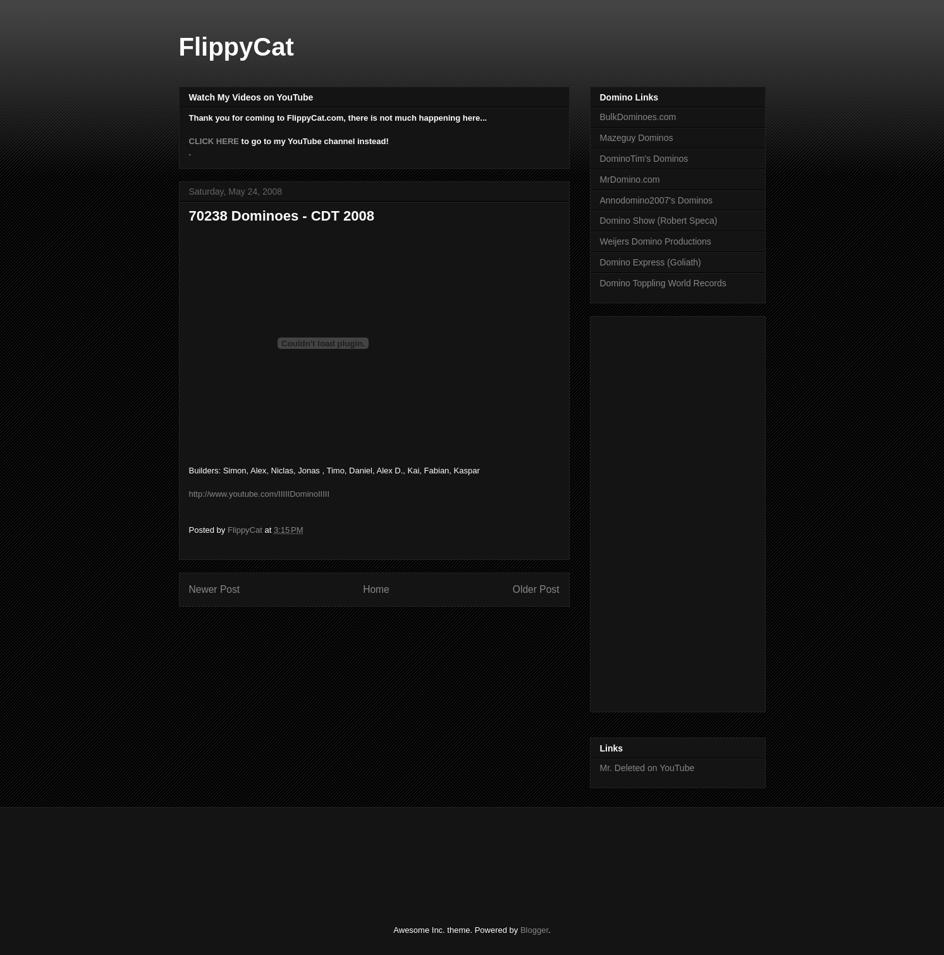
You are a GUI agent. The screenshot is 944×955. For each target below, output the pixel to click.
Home (376, 589)
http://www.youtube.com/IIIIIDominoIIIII (259, 494)
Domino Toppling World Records (663, 283)
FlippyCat (236, 47)
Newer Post (214, 589)
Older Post (536, 589)
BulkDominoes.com (638, 117)
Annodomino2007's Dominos (656, 200)
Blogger (534, 930)
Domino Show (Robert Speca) (659, 221)
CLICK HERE (214, 141)
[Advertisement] (650, 510)
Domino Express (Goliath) (650, 262)
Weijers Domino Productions (655, 241)
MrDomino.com (630, 179)
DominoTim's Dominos (644, 159)
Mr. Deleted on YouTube (647, 768)
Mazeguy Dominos (636, 138)
